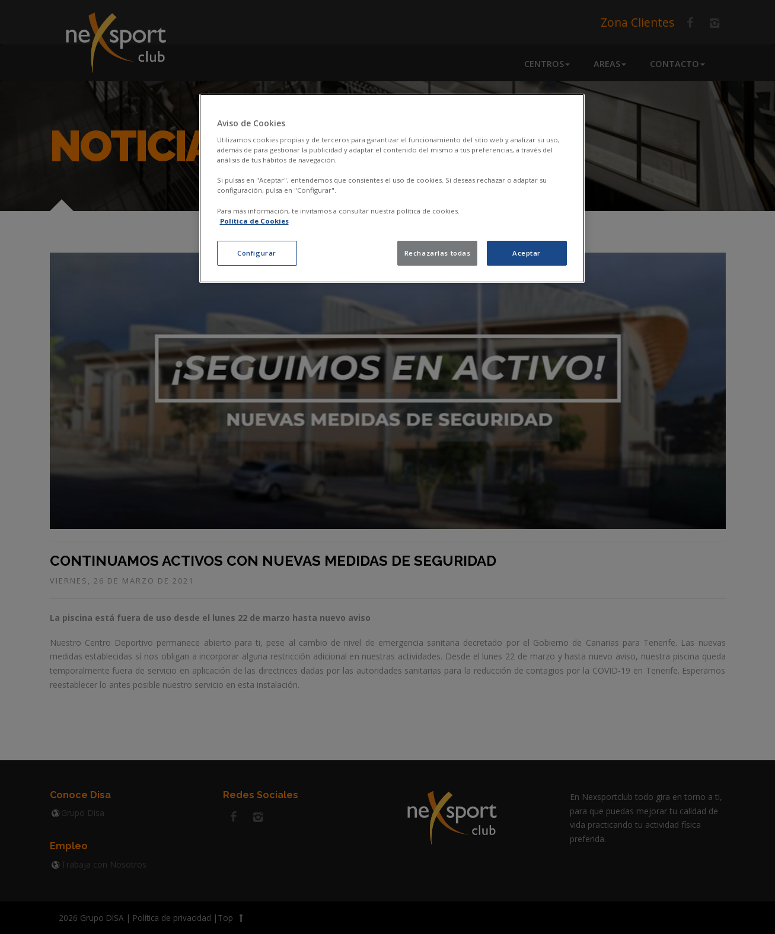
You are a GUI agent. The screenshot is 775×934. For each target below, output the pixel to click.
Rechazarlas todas (437, 252)
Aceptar (526, 252)
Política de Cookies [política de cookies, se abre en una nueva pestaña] (254, 220)
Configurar (256, 252)
